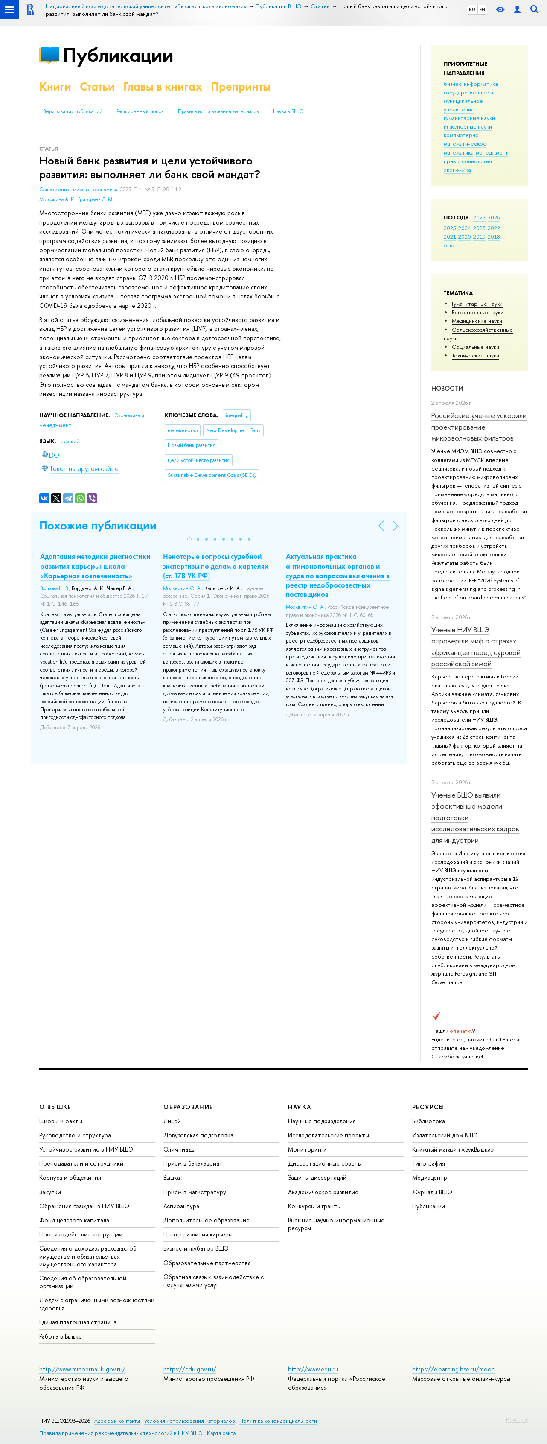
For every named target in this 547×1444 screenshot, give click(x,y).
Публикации (118, 55)
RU (472, 9)
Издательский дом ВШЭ (445, 1135)
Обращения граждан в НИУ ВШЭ (84, 1206)
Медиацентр (429, 1177)
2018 (494, 236)
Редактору (517, 1419)
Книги (55, 86)
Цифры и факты (60, 1121)
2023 (479, 228)
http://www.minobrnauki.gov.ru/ (82, 1369)
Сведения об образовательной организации (82, 1282)
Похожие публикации (98, 525)
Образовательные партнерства (207, 1263)
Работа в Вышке (60, 1336)
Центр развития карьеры (198, 1234)
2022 (494, 228)
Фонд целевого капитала (74, 1220)
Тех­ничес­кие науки (475, 355)
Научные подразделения (322, 1121)
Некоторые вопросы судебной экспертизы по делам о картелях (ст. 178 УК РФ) (216, 566)
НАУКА (299, 1107)
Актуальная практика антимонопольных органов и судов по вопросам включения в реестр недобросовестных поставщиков (338, 575)
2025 (450, 228)
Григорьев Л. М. (95, 199)
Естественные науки (477, 312)
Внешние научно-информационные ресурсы (336, 1224)
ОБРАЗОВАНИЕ (188, 1107)
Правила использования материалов (218, 111)
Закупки (50, 1192)
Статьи (97, 86)
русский (70, 441)
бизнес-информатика (471, 84)
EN (482, 9)
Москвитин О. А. (182, 588)
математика (459, 152)
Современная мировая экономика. (79, 189)
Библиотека (428, 1121)
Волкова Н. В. (54, 588)
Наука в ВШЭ (288, 111)
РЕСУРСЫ (428, 1107)
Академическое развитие (323, 1192)
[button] (189, 539)
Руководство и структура (75, 1135)
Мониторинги (307, 1149)
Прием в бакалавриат (193, 1163)
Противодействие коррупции (80, 1234)
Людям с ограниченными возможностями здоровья (96, 1304)
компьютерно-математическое (465, 139)
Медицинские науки (477, 320)
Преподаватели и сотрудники (81, 1163)
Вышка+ (173, 1177)
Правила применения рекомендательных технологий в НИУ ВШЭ (121, 1433)
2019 (479, 236)
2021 (450, 236)
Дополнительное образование (206, 1220)
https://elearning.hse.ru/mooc (453, 1369)
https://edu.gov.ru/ (189, 1369)
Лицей (172, 1121)
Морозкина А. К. (57, 199)
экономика (457, 169)
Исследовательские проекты (328, 1135)
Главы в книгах (162, 86)
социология (477, 161)
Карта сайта (221, 1433)
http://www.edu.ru (313, 1369)
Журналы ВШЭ (432, 1192)
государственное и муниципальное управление (468, 100)
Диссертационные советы (325, 1163)
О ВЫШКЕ (55, 1107)
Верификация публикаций (72, 111)
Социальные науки (475, 347)
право (452, 161)
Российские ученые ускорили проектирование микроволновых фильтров (479, 426)
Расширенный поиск (140, 111)
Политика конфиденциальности (278, 1420)
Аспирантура (181, 1206)
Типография (428, 1163)
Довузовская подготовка (198, 1135)
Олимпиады (179, 1149)
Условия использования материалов (189, 1420)
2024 (464, 228)
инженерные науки (468, 126)
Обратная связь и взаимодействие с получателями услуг (213, 1281)
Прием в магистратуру (194, 1192)
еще (449, 245)
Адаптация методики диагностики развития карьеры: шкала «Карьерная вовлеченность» (95, 566)
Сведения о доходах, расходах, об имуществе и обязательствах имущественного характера (88, 1256)
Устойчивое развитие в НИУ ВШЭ (86, 1149)
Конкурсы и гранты (314, 1206)
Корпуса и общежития (70, 1177)
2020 (464, 236)
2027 (479, 217)
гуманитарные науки (469, 118)
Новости (447, 388)
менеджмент (492, 152)
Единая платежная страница (77, 1322)
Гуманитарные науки (477, 303)
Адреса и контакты (117, 1420)
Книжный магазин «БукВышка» (453, 1149)
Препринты (241, 86)
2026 (494, 217)
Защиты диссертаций (317, 1177)
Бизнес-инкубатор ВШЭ (196, 1248)
